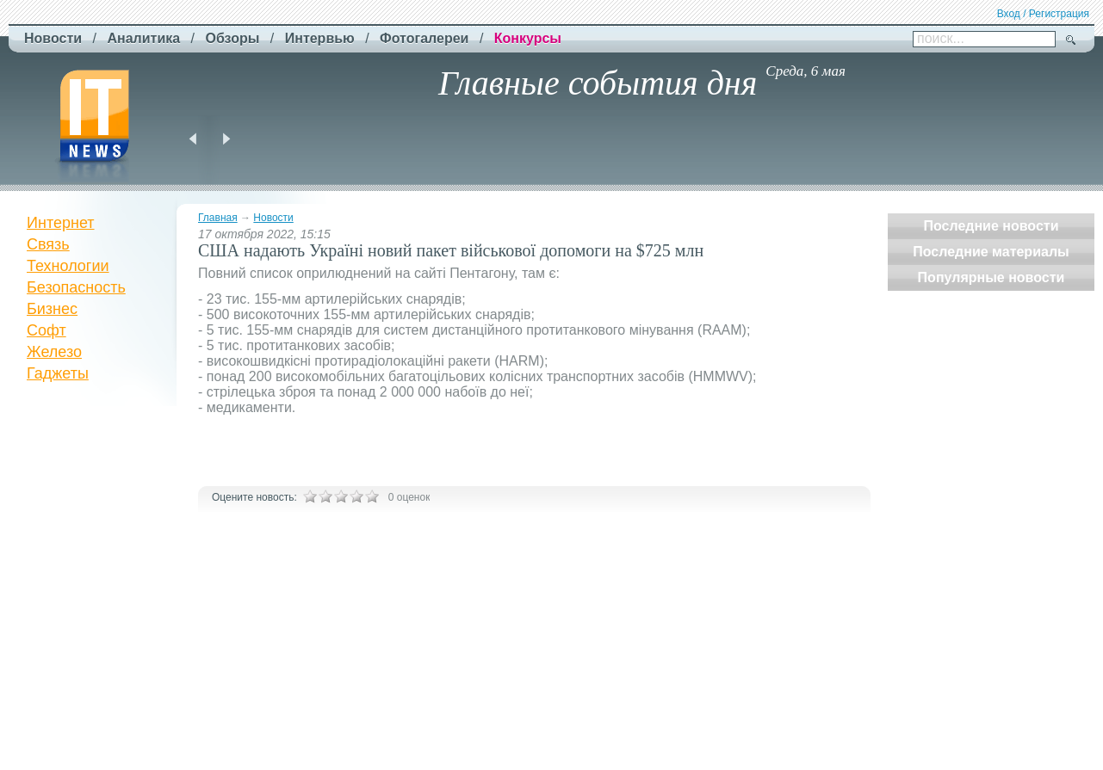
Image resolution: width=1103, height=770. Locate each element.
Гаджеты (58, 373)
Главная (218, 218)
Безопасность (76, 287)
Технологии (68, 265)
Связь (48, 244)
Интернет (61, 222)
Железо (54, 351)
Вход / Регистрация (1043, 14)
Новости (273, 218)
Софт (46, 330)
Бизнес (52, 308)
